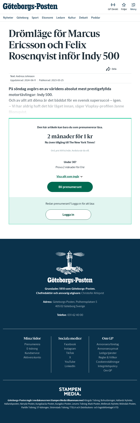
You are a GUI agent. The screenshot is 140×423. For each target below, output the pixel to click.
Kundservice (32, 353)
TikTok (70, 353)
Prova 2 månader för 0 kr (70, 167)
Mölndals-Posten (127, 403)
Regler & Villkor (108, 357)
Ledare (60, 17)
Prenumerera (32, 344)
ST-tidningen (43, 407)
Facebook (70, 344)
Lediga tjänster (107, 353)
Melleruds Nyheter (109, 403)
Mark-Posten (94, 403)
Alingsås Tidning (92, 400)
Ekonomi (47, 17)
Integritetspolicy (108, 366)
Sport (35, 17)
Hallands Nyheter (124, 400)
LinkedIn (70, 366)
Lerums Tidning (79, 403)
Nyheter (8, 17)
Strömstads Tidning (59, 407)
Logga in (68, 215)
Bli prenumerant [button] (70, 187)
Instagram (70, 348)
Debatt (83, 17)
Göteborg (22, 17)
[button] (133, 7)
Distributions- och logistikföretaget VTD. (100, 407)
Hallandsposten (11, 403)
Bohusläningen (108, 400)
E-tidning (32, 348)
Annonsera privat (108, 348)
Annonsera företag (108, 344)
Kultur (72, 17)
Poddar (95, 17)
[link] (30, 7)
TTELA (72, 407)
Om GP (108, 370)
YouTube (70, 361)
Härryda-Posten (27, 403)
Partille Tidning (28, 407)
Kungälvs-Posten (63, 403)
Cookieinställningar (107, 361)
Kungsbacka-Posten (45, 403)
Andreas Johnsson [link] (25, 76)
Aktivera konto (32, 357)
